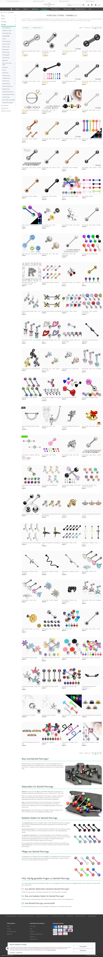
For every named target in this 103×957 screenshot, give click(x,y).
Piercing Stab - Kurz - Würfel (49, 455)
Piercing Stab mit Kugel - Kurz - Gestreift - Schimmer (89, 486)
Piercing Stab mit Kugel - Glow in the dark (51, 658)
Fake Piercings (5, 52)
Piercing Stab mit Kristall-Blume (49, 485)
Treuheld (89, 955)
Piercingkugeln (6, 55)
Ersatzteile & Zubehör (7, 102)
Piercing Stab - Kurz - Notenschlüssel (31, 368)
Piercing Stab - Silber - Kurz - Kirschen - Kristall (71, 283)
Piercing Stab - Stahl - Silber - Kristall (51, 629)
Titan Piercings (6, 97)
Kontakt (9, 929)
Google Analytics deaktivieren (7, 955)
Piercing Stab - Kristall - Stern (29, 600)
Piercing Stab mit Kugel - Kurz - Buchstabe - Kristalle (29, 283)
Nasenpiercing (6, 75)
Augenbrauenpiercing (7, 91)
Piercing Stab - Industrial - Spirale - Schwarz (50, 572)
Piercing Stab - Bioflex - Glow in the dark (92, 139)
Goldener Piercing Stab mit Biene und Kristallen (71, 514)
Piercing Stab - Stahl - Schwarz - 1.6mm (91, 81)
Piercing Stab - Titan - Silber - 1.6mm (31, 81)
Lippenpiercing (6, 78)
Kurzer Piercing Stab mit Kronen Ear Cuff (31, 743)
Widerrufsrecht (33, 939)
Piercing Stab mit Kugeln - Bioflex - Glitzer (70, 197)
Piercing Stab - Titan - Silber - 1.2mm (51, 167)
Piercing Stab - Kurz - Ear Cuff (69, 110)
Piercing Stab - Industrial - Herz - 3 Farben (70, 743)
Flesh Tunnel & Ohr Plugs (7, 63)
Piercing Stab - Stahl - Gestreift (29, 397)
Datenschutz (19, 952)
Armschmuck (4, 105)
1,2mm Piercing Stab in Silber (69, 81)
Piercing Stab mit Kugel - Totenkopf (30, 514)
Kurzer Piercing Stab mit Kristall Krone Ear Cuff (91, 514)
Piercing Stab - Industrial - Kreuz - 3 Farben (90, 543)
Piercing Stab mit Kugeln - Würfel (90, 397)
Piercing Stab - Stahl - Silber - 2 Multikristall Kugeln (49, 110)
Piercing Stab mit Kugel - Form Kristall (71, 485)
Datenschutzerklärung (51, 950)
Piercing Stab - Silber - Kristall (69, 311)
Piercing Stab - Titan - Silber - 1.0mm (91, 629)
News (8, 926)
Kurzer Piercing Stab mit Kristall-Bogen (31, 542)
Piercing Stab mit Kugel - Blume (29, 657)
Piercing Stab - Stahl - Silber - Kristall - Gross (31, 486)
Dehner (4, 70)
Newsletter (9, 934)
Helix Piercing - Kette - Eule (48, 426)
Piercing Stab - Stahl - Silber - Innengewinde (49, 51)
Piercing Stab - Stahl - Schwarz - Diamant (49, 197)
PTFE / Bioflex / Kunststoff (8, 100)
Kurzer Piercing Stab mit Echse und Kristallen (70, 427)
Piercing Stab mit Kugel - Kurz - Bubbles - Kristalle (51, 398)
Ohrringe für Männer (80, 916)
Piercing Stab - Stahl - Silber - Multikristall (69, 254)
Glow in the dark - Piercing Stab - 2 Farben (30, 225)
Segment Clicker (6, 44)
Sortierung (25, 27)
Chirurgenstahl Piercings (8, 94)
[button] (88, 5)
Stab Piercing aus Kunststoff (49, 81)
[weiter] (100, 27)
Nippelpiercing (6, 89)
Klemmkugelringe (6, 33)
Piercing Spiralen (6, 41)
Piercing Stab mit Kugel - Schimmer (50, 282)
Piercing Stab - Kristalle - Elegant (50, 600)
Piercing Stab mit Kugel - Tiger (69, 686)
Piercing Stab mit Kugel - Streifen (50, 686)
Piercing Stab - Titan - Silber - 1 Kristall (31, 167)
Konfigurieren (83, 950)
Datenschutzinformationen (36, 934)
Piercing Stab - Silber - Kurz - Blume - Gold (31, 629)
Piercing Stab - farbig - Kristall (69, 542)
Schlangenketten (92, 916)
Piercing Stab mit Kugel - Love (69, 397)
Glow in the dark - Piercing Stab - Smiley (32, 253)
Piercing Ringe (5, 57)
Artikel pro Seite (37, 27)
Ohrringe (3, 21)
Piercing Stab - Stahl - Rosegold (29, 196)
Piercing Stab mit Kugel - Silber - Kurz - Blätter (31, 312)
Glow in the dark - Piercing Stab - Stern (71, 715)
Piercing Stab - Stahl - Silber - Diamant (91, 225)
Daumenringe (69, 916)
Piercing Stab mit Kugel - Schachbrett (91, 657)
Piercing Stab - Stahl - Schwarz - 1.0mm (91, 167)
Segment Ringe (6, 46)
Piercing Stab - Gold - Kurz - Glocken (91, 426)
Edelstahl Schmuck (5, 111)
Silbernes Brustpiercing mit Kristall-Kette (30, 427)
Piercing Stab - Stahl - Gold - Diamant (51, 139)
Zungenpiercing (6, 83)
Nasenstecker (5, 49)
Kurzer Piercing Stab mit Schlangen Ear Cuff (51, 543)
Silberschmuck (4, 108)
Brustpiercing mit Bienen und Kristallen (51, 311)
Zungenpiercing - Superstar (28, 715)
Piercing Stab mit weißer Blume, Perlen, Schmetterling (51, 514)
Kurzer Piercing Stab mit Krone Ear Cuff (91, 715)
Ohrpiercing (5, 72)
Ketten (3, 18)
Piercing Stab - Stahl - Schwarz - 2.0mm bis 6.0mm (91, 51)
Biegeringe (5, 60)
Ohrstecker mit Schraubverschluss (25, 916)
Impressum (12, 952)
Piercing (3, 24)
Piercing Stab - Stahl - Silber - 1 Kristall (91, 455)
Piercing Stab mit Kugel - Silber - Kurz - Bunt (91, 283)
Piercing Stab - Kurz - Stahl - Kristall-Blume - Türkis (51, 369)
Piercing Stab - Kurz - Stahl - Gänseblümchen (49, 225)
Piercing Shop (94, 955)
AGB (31, 929)
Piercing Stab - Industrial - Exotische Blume (31, 455)
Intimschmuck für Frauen (42, 916)
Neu (90, 9)
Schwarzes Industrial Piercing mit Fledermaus (90, 340)
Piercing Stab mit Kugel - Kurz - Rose (71, 657)
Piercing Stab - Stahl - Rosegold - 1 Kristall (30, 139)
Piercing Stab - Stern (67, 629)
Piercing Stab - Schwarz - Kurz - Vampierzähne (69, 600)
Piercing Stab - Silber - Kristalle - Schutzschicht (90, 312)
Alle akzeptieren (83, 946)
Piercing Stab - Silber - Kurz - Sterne (71, 225)
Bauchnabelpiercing (7, 86)
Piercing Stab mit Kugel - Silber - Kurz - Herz (51, 340)
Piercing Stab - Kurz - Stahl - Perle (50, 253)
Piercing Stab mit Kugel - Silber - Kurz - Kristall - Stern (71, 340)
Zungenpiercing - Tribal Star (49, 715)
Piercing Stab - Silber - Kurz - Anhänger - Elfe (91, 600)
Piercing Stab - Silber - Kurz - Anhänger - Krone (91, 369)
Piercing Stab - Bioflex (87, 196)
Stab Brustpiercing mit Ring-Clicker (30, 110)
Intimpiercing (5, 81)
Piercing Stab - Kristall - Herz (89, 571)
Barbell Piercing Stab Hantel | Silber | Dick (31, 51)
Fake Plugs (4, 67)
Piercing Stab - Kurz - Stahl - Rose (70, 368)
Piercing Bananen (6, 28)
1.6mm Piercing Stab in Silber (69, 51)
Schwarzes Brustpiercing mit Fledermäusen (89, 687)
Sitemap (32, 931)
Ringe (2, 16)
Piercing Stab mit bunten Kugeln (90, 253)
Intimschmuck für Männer (57, 916)
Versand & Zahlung (11, 931)
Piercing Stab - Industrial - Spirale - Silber (70, 572)
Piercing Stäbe (6, 36)
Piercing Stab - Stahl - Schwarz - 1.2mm (71, 139)
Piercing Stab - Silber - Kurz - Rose (70, 455)
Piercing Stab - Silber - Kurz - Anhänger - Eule (31, 340)
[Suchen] (74, 5)
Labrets (4, 38)
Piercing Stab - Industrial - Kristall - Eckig (90, 743)
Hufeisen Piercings (6, 30)
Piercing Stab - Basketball (48, 742)
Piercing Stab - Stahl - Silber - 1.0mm (91, 110)
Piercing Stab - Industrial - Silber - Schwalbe (30, 572)
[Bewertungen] (25, 54)
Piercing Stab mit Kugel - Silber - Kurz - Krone (31, 687)
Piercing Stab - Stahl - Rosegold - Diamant (70, 168)
